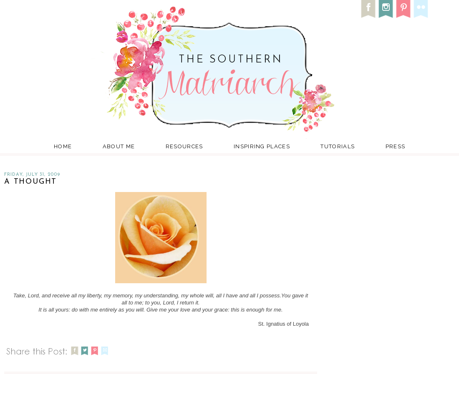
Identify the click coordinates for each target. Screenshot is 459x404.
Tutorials (337, 146)
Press (396, 146)
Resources (184, 146)
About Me (119, 146)
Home (63, 146)
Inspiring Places (262, 146)
